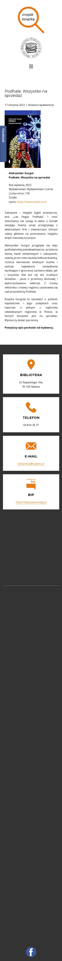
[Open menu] (31, 66)
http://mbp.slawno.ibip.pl (31, 502)
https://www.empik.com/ (32, 202)
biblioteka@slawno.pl (31, 464)
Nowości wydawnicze (41, 105)
